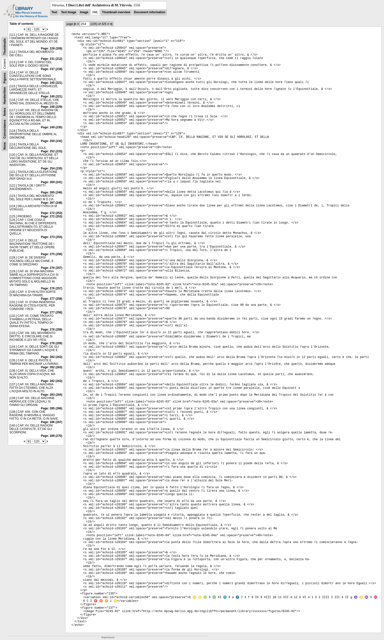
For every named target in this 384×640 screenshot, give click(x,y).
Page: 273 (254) (51, 237)
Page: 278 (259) (51, 329)
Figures (4, 78)
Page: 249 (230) (51, 127)
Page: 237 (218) (51, 69)
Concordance (4, 129)
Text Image (68, 12)
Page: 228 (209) (51, 48)
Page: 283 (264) (51, 394)
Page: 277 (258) (51, 298)
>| (111, 24)
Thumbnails (4, 46)
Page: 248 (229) (51, 106)
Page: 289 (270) (51, 436)
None (4, 146)
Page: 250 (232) (51, 141)
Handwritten (4, 95)
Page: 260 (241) (51, 182)
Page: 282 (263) (51, 357)
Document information (149, 12)
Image (84, 12)
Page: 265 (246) (51, 192)
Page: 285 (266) (51, 408)
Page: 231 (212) (51, 58)
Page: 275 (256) (51, 254)
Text (54, 12)
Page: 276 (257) (51, 268)
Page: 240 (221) (51, 82)
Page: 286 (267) (51, 422)
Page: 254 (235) (51, 168)
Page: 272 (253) (51, 213)
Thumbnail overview (116, 12)
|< (75, 24)
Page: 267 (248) (51, 202)
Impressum (107, 637)
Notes (4, 112)
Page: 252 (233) (51, 151)
